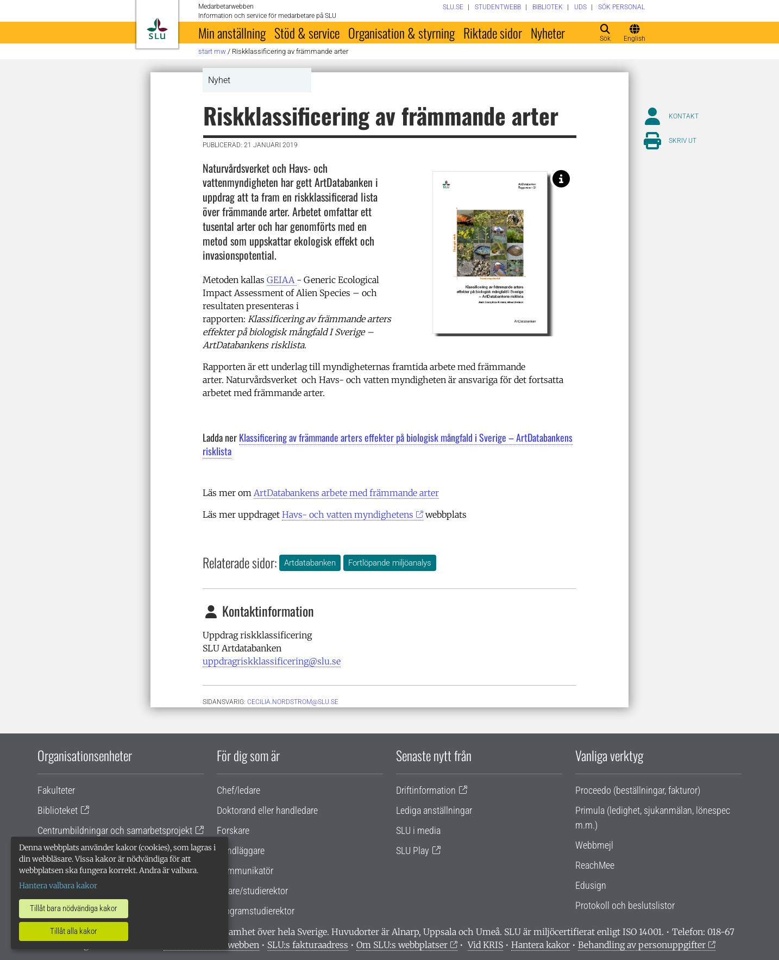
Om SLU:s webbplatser (402, 944)
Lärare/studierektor (252, 890)
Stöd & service (307, 32)
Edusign (590, 885)
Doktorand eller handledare (267, 810)
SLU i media (418, 830)
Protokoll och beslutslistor (625, 905)
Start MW (212, 51)
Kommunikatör (245, 870)
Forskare (233, 830)
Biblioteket (57, 810)
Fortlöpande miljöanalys (389, 563)
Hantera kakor (540, 944)
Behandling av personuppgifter (642, 944)
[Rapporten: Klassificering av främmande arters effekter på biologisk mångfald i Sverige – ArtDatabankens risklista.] (561, 179)
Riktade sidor (492, 32)
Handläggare (241, 850)
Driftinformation (426, 790)
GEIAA (282, 279)
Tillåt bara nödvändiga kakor (73, 908)
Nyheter (548, 32)
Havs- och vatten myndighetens (347, 514)
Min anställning (232, 32)
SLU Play (412, 850)
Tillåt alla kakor (73, 931)
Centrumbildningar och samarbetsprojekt (114, 830)
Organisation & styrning (401, 32)
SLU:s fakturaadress (307, 944)
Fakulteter (56, 790)
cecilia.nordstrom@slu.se (292, 702)
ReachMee (594, 865)
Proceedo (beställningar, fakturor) (637, 790)
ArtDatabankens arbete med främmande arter (346, 492)
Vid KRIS (485, 944)
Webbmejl (594, 845)
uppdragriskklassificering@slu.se (272, 661)
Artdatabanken (310, 563)
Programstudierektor (255, 911)
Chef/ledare (238, 790)
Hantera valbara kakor (58, 885)
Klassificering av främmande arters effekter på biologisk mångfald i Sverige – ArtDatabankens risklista (388, 444)
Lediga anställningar (434, 810)
